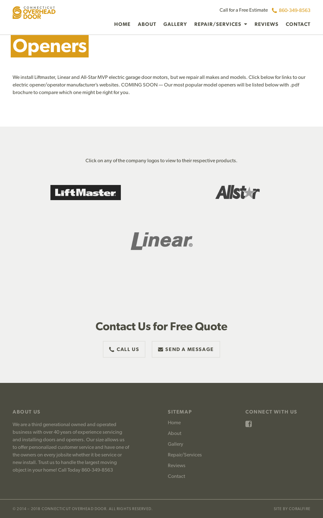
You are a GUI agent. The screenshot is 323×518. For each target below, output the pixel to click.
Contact (298, 24)
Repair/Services (218, 24)
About (147, 24)
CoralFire (299, 509)
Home (122, 24)
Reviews (267, 24)
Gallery (175, 24)
